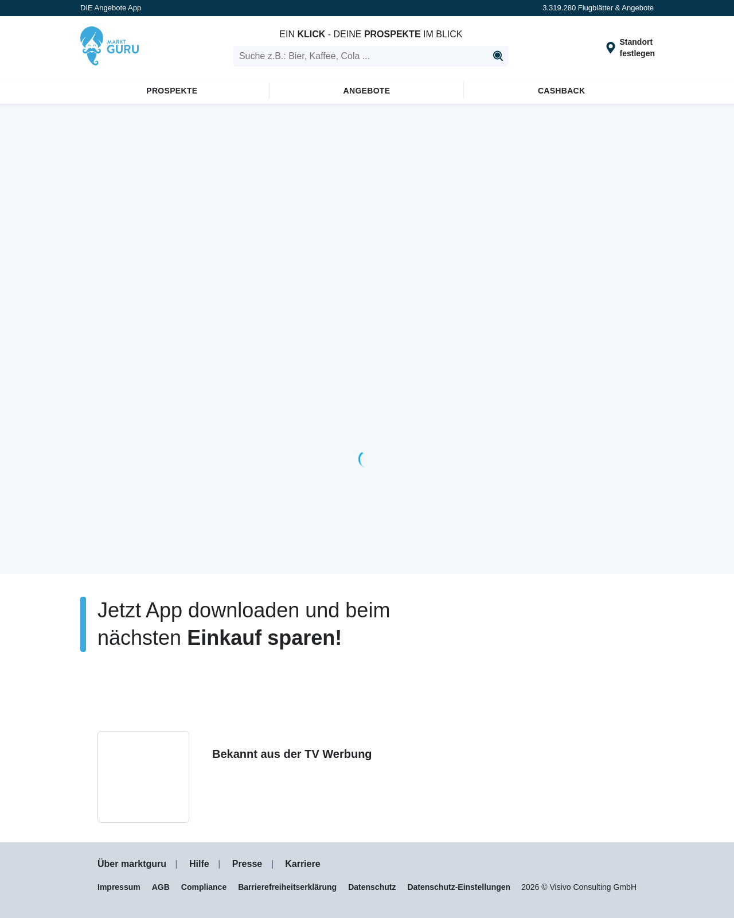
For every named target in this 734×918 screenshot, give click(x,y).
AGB (161, 887)
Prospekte (171, 90)
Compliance (204, 887)
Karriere (302, 864)
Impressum (118, 887)
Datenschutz (372, 887)
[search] (371, 56)
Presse (247, 864)
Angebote (367, 90)
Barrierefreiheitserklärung (287, 887)
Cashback (561, 90)
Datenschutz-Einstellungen (458, 887)
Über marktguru (131, 864)
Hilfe (199, 864)
